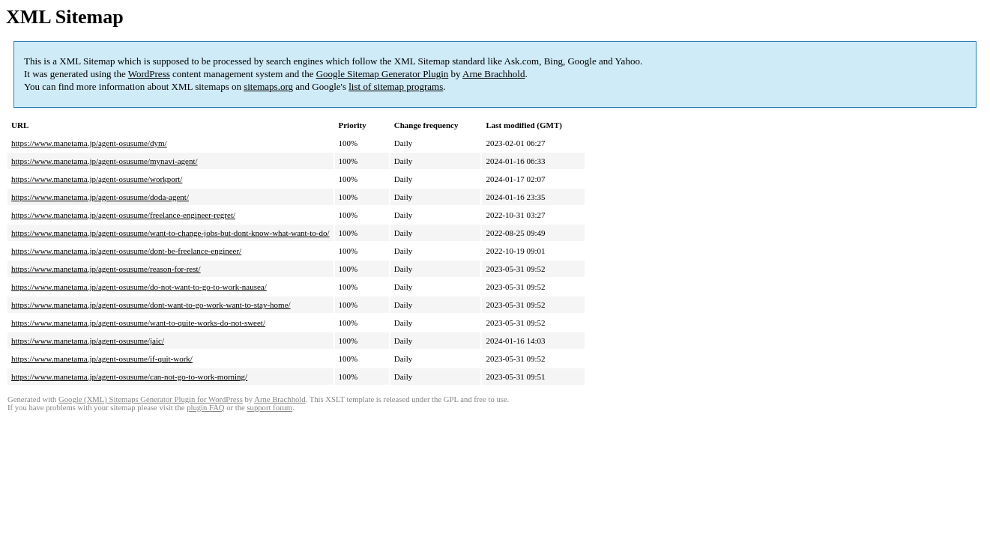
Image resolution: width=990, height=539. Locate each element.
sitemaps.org (268, 86)
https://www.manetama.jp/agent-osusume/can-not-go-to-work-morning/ (129, 376)
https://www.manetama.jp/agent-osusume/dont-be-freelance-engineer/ (126, 250)
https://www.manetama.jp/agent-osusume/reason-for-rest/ (106, 268)
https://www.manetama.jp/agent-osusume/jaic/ (87, 340)
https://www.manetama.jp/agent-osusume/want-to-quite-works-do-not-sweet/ (138, 322)
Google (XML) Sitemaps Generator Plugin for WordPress (150, 399)
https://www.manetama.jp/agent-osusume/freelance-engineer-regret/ (123, 214)
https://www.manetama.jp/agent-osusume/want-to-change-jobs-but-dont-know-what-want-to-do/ (170, 232)
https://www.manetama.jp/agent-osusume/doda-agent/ (100, 196)
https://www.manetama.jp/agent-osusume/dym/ (89, 142)
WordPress (149, 73)
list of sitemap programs (395, 86)
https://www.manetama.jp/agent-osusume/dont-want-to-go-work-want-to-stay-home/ (151, 304)
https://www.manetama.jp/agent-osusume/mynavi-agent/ (104, 160)
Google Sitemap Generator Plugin (382, 73)
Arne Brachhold (493, 73)
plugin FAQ (205, 408)
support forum (269, 408)
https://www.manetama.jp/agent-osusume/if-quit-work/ (102, 358)
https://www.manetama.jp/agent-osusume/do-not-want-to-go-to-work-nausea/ (139, 286)
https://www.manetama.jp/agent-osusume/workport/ (96, 178)
